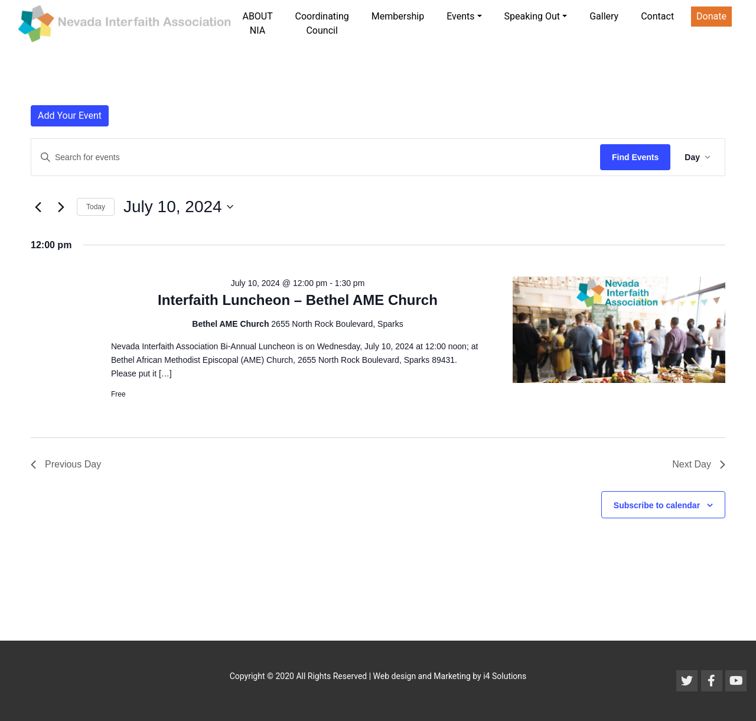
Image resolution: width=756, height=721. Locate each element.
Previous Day (66, 464)
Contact (657, 16)
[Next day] (61, 207)
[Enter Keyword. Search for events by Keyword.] (315, 157)
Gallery (603, 16)
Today (95, 207)
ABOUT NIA (257, 23)
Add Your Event (70, 115)
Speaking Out (532, 16)
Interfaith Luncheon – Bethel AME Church (298, 300)
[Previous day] (38, 207)
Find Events (635, 157)
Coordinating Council (321, 23)
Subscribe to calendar (657, 505)
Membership (398, 16)
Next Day (698, 464)
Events (460, 16)
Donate (711, 16)
